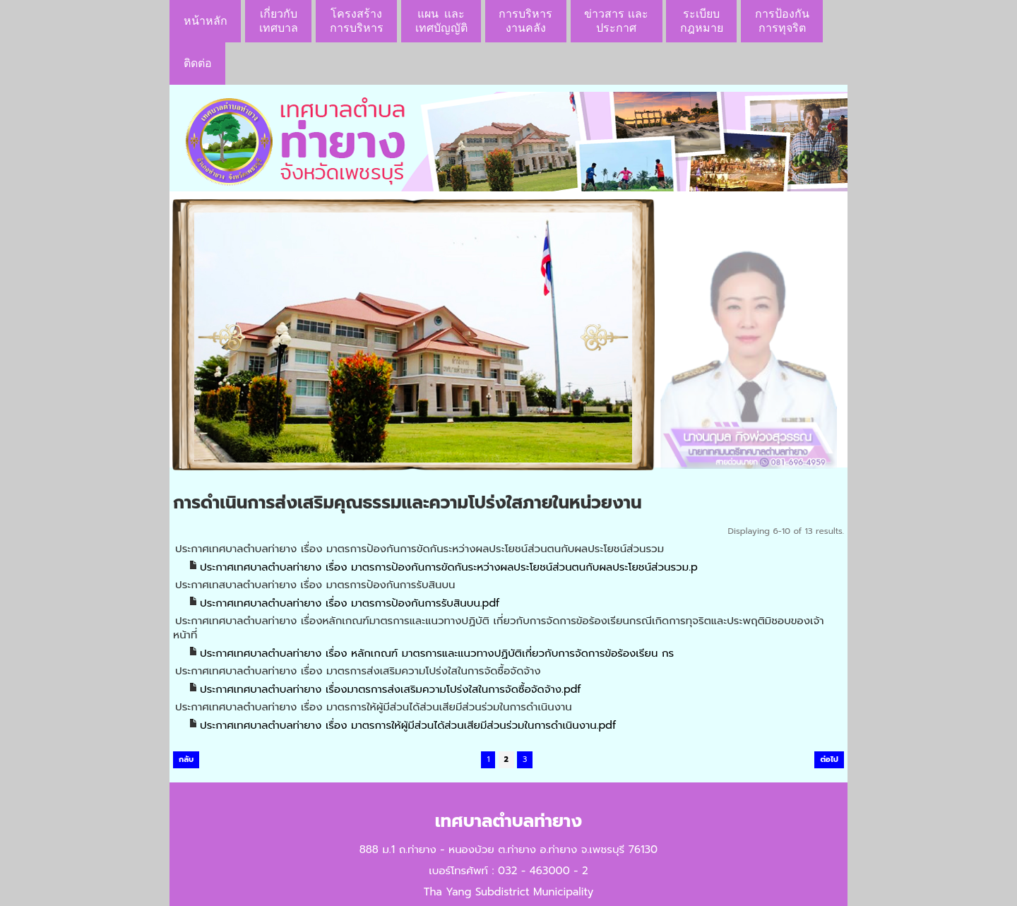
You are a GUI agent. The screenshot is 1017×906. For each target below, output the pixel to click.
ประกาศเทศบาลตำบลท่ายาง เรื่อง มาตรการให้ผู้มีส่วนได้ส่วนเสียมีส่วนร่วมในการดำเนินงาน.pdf (408, 725)
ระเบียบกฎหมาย (701, 21)
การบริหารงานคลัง (525, 21)
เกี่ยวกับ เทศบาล (278, 21)
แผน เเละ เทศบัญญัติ (441, 21)
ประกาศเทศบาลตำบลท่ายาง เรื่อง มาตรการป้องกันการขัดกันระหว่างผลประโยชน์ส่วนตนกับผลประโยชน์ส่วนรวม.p (449, 567)
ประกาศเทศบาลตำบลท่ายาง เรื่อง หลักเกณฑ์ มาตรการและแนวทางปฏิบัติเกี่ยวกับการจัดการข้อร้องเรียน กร (437, 653)
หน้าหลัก (205, 21)
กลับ (186, 759)
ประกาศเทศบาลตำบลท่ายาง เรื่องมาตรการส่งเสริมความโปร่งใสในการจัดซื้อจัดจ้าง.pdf (390, 689)
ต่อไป (829, 759)
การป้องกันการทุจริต (782, 21)
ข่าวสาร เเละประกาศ (616, 21)
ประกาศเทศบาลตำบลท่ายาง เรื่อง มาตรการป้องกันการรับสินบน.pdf (349, 603)
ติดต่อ (198, 63)
